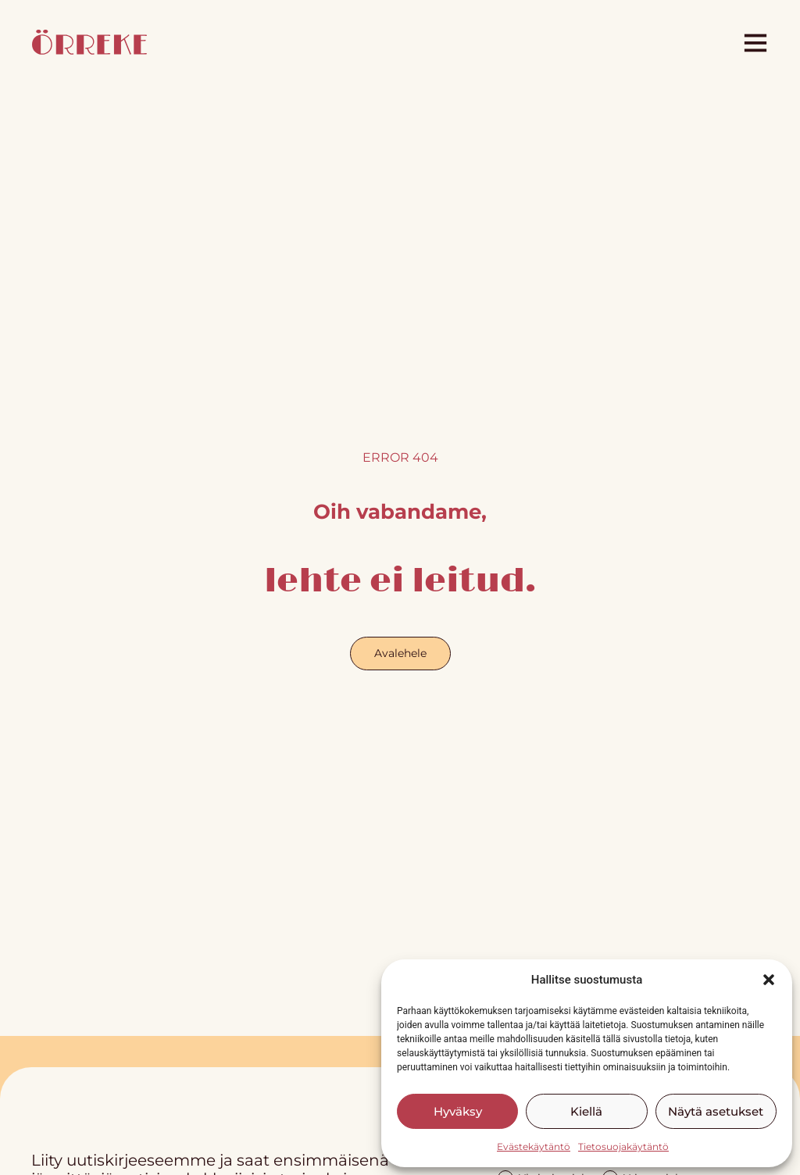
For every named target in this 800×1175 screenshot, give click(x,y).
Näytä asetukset (715, 1111)
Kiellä (586, 1111)
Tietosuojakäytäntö (623, 1146)
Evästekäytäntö (533, 1146)
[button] (769, 980)
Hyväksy (458, 1111)
